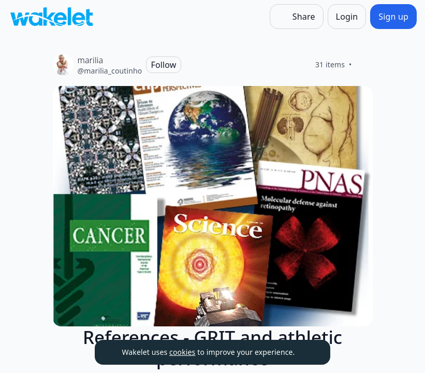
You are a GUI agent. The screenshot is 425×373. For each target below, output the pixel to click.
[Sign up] (393, 16)
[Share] (297, 16)
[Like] (364, 64)
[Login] (347, 16)
